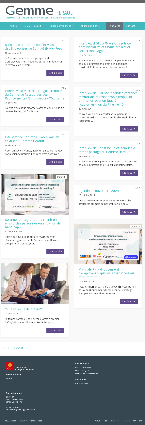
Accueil (14, 26)
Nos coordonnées (111, 421)
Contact (130, 26)
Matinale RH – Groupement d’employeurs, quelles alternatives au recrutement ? (106, 273)
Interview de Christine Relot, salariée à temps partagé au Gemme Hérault (107, 150)
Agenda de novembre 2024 (99, 191)
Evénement (61, 177)
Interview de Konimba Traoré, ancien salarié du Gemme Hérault (32, 139)
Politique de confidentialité (86, 374)
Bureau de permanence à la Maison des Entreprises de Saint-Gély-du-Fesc (33, 47)
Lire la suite (56, 73)
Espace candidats (93, 26)
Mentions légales (82, 370)
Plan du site (137, 421)
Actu (64, 40)
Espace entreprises (63, 26)
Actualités (125, 421)
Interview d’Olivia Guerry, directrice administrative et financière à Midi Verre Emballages (105, 47)
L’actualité (114, 26)
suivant (17, 348)
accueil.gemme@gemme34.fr (22, 410)
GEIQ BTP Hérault (81, 383)
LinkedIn (9, 378)
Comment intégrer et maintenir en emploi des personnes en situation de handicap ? (33, 223)
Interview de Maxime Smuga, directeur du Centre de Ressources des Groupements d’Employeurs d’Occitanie (34, 94)
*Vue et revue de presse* (23, 309)
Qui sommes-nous (83, 367)
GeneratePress (36, 421)
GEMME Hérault (35, 26)
